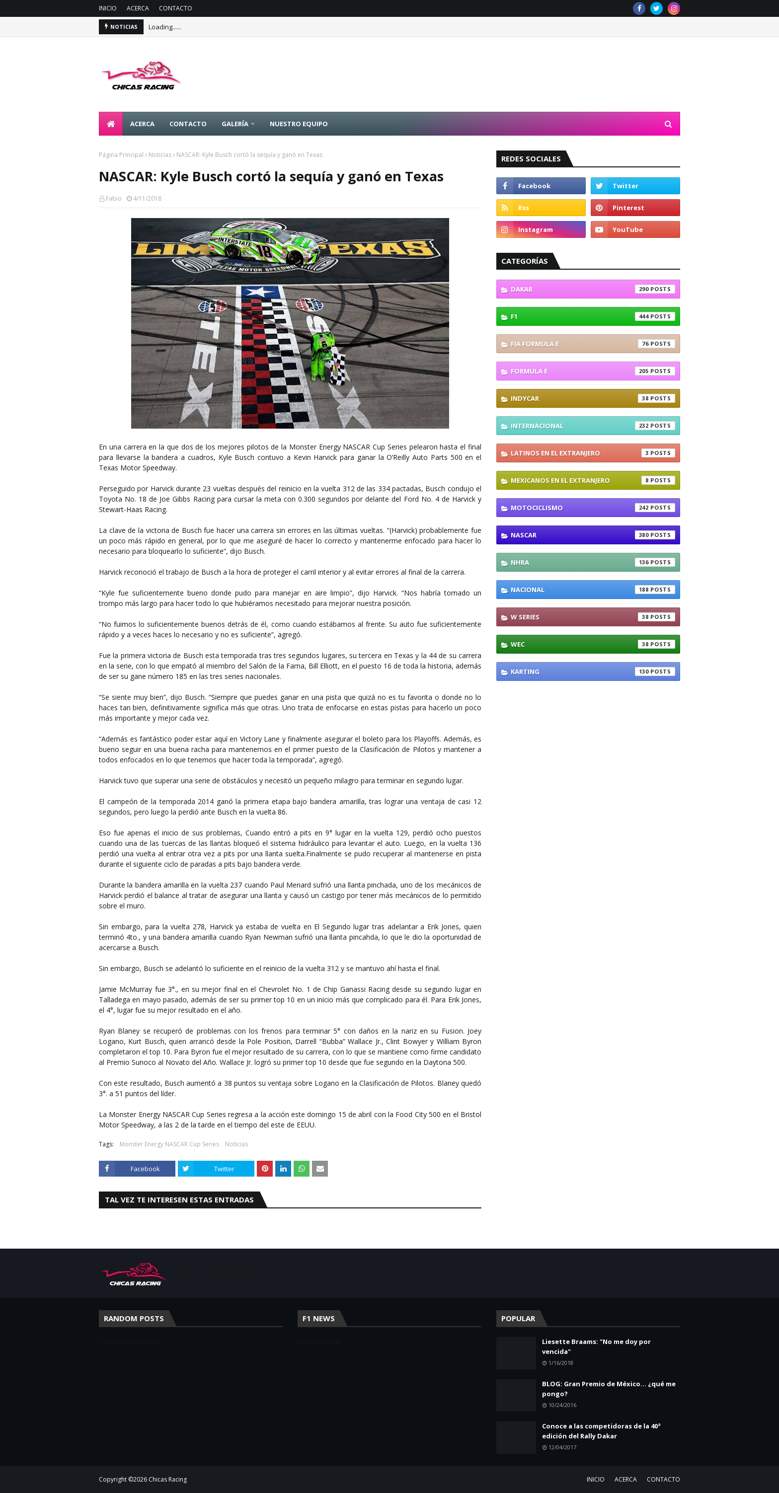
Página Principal (121, 154)
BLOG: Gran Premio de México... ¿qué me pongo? (609, 1388)
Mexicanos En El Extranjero (593, 480)
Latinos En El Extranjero (593, 452)
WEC (593, 644)
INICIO (108, 8)
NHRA (593, 562)
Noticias (160, 154)
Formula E (593, 371)
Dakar (593, 289)
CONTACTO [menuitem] (188, 123)
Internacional (593, 425)
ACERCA (138, 8)
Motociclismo (593, 507)
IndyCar (593, 398)
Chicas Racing (168, 1479)
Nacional (593, 589)
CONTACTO (175, 8)
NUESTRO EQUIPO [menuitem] (299, 123)
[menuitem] (111, 124)
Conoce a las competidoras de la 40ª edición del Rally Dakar (601, 1430)
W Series (593, 616)
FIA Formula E (593, 343)
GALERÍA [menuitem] (235, 123)
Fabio (114, 198)
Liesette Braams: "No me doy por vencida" (596, 1346)
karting (593, 671)
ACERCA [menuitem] (142, 123)
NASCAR (593, 534)
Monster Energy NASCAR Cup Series (169, 1144)
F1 (593, 316)
